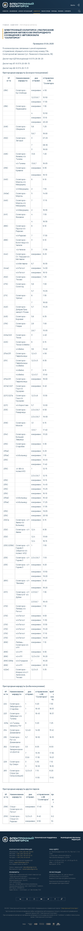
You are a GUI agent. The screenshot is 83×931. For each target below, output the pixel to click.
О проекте (68, 11)
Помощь (54, 11)
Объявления (13, 11)
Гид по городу (45, 11)
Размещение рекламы (70, 838)
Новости (5, 11)
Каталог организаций (25, 11)
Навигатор (36, 11)
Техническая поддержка (45, 838)
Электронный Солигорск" (69, 908)
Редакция (76, 840)
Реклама (60, 11)
